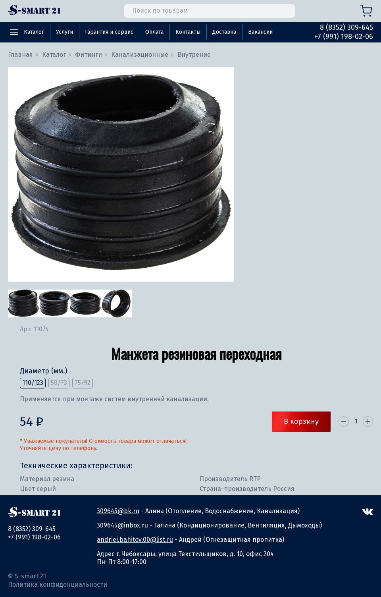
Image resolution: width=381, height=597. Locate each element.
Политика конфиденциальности (57, 584)
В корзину (301, 421)
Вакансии (260, 32)
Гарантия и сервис (109, 32)
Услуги (64, 32)
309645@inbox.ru (122, 525)
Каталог (34, 32)
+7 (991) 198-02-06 (343, 36)
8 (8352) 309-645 (346, 27)
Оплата (154, 32)
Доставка (224, 32)
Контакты (187, 32)
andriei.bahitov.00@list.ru (135, 539)
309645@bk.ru (118, 511)
